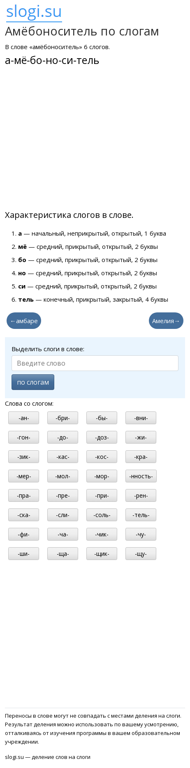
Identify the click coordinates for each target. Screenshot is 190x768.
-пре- (63, 495)
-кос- (102, 457)
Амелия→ (166, 321)
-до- (62, 437)
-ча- (63, 534)
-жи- (141, 437)
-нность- (141, 476)
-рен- (141, 495)
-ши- (24, 554)
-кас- (63, 457)
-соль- (102, 515)
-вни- (141, 418)
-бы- (102, 418)
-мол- (62, 476)
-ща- (63, 554)
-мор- (101, 476)
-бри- (63, 418)
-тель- (141, 515)
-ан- (24, 418)
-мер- (23, 476)
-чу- (141, 534)
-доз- (102, 437)
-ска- (23, 515)
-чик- (102, 534)
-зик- (23, 457)
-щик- (101, 554)
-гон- (23, 437)
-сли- (63, 515)
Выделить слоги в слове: (48, 349)
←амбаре (24, 321)
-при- (102, 495)
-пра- (24, 495)
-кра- (141, 457)
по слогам (33, 382)
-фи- (24, 534)
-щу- (141, 554)
